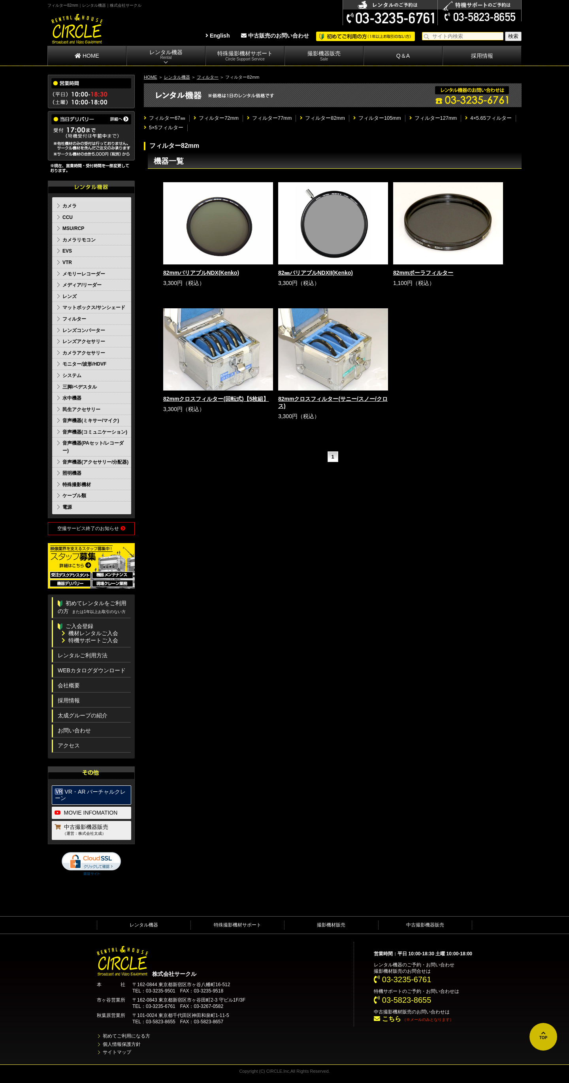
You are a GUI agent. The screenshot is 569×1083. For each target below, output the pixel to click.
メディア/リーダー (82, 285)
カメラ (69, 206)
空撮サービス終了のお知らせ (91, 528)
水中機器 (71, 398)
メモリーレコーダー (83, 274)
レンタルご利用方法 (82, 655)
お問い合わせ (74, 730)
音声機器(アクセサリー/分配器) (95, 462)
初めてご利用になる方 (126, 1036)
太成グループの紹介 (82, 715)
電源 (67, 507)
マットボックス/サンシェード (93, 307)
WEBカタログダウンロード (92, 670)
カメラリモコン (79, 240)
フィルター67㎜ (164, 118)
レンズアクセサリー (83, 341)
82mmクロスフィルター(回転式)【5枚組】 (216, 399)
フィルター (208, 77)
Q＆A (403, 56)
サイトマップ (117, 1052)
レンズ (69, 296)
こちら (387, 1018)
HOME (87, 56)
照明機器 (71, 473)
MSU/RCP (73, 228)
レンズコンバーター (83, 330)
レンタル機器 (166, 54)
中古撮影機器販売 (92, 830)
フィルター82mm (322, 118)
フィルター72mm (216, 118)
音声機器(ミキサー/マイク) (90, 420)
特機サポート (388, 991)
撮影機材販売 (331, 925)
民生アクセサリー (81, 409)
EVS (67, 251)
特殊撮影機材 (76, 484)
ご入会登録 (75, 626)
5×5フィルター (163, 127)
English (217, 35)
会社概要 (69, 685)
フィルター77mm (269, 118)
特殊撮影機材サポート (245, 56)
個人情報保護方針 (122, 1044)
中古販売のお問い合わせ (275, 35)
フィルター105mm (377, 118)
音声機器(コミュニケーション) (94, 432)
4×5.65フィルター (488, 118)
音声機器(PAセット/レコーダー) (93, 446)
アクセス (69, 745)
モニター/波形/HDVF (84, 364)
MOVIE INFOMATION (86, 812)
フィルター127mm (433, 118)
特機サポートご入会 (90, 640)
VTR (67, 262)
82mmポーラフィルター (423, 273)
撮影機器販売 (324, 56)
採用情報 (482, 56)
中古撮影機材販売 (393, 1012)
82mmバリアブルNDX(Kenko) (201, 273)
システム (71, 375)
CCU (67, 217)
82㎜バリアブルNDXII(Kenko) (315, 273)
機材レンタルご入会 (90, 633)
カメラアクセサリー (83, 353)
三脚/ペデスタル (79, 387)
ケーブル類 (74, 495)
